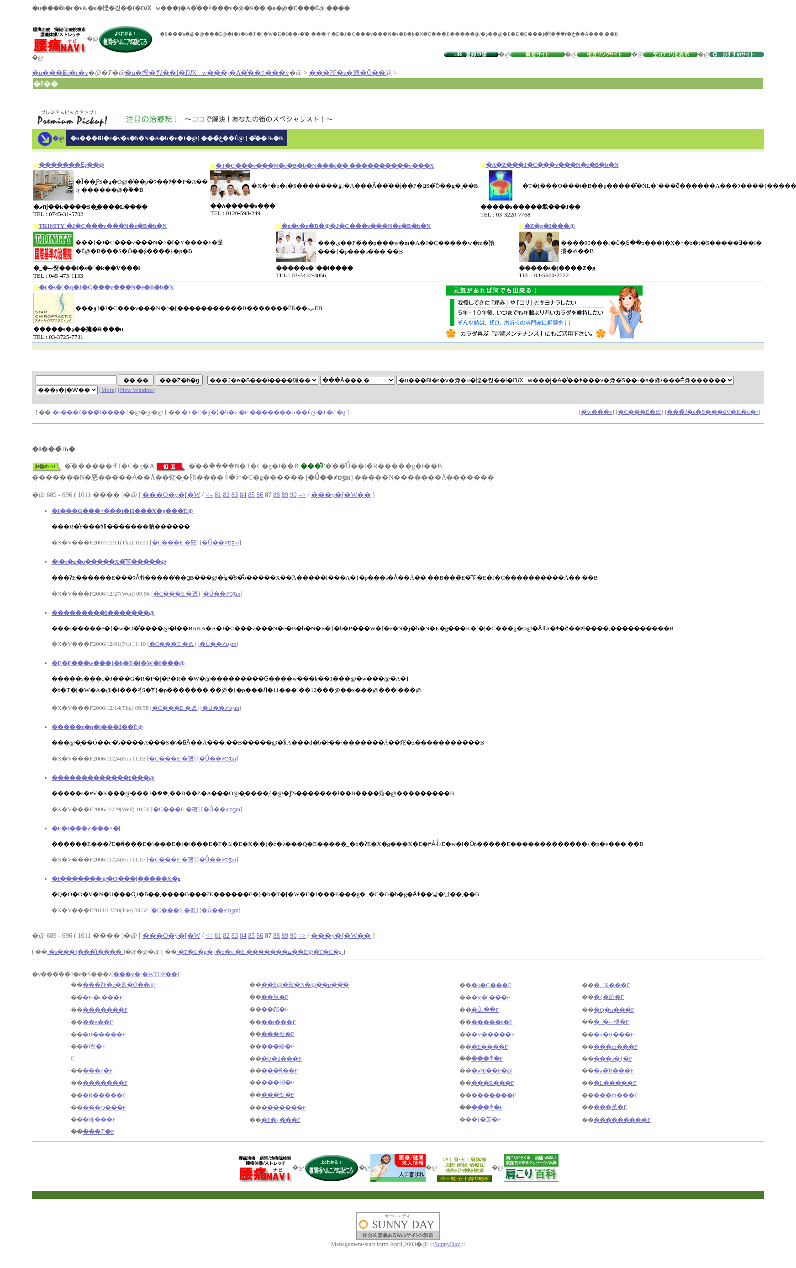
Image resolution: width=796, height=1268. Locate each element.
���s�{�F (613, 1058)
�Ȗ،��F (485, 1009)
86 (260, 494)
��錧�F (274, 1009)
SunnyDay (447, 1244)
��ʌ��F (98, 1022)
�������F (105, 1009)
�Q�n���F (614, 1009)
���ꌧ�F (487, 1058)
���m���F (616, 1046)
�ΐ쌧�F (94, 1046)
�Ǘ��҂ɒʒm (220, 542)
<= (209, 494)
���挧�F (277, 1082)
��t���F (278, 1022)
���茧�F (610, 1107)
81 (218, 494)
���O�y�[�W (171, 494)
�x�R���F (614, 1034)
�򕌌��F (72, 1058)
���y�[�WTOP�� (145, 974)
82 (226, 494)
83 (235, 494)
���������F (622, 1119)
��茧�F (274, 996)
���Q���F (104, 1107)
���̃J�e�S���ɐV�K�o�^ (713, 411)
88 (276, 494)
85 (251, 494)
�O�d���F (281, 1058)
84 (243, 494)
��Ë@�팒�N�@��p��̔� (305, 984)
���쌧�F (277, 1033)
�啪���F (99, 1119)
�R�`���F (491, 997)
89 (285, 494)
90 (293, 494)
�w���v (596, 411)
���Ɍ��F (279, 1070)
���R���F (492, 1082)
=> (302, 494)
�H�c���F (103, 997)
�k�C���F (491, 985)
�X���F (612, 985)
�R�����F (104, 1034)
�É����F (489, 1046)
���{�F (98, 1070)
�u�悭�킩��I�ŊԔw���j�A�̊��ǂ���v (207, 72)
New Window (137, 389)
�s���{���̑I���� (89, 412)
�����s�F (492, 1022)
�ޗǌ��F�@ (492, 1070)
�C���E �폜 (174, 542)
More (108, 389)
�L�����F (615, 1082)
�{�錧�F (609, 996)
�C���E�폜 (639, 411)
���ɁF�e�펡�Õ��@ (350, 72)
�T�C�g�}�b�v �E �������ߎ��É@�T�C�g (263, 412)
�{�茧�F (486, 1119)
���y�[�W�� (341, 494)
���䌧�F (277, 1046)
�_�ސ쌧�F (611, 1021)
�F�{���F (280, 1119)
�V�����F (493, 1034)
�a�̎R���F (613, 1070)
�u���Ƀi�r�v (60, 72)
